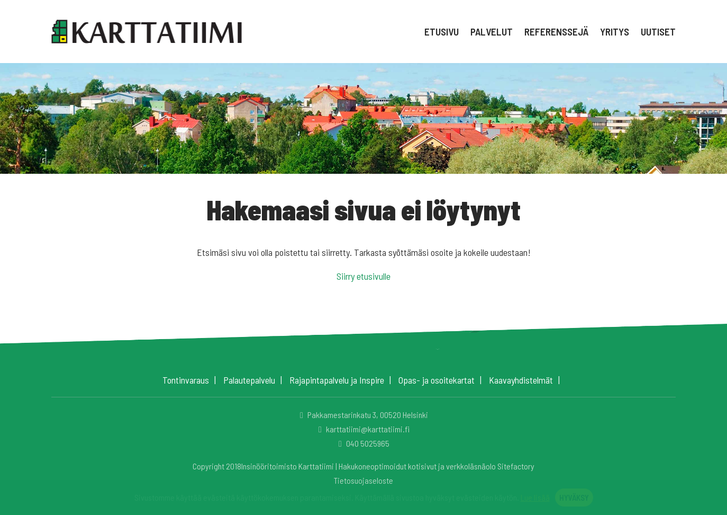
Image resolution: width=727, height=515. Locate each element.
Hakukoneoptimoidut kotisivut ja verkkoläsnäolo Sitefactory (436, 466)
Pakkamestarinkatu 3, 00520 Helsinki (362, 415)
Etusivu (441, 31)
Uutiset (658, 31)
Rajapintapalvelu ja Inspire (336, 380)
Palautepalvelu (249, 380)
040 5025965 (362, 443)
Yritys (614, 31)
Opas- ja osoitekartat (436, 380)
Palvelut (491, 31)
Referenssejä (556, 31)
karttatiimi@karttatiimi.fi (362, 429)
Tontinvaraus (185, 380)
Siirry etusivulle (363, 276)
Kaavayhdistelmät (521, 380)
